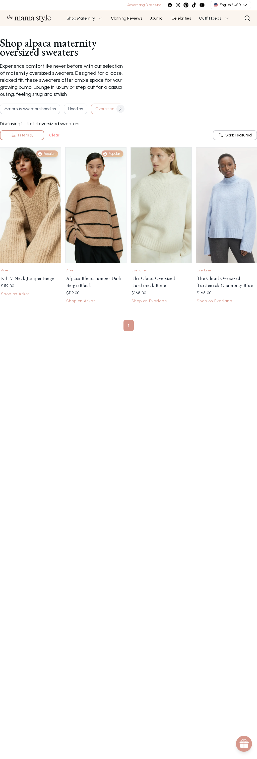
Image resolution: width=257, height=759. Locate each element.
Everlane (139, 270)
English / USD (231, 5)
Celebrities (181, 18)
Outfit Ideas (210, 18)
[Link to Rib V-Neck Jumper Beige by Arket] (30, 205)
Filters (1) (22, 135)
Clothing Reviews (126, 18)
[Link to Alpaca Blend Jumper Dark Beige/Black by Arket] (95, 205)
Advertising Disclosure (144, 5)
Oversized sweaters (114, 108)
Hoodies (75, 108)
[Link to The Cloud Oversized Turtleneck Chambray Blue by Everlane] (226, 205)
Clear (54, 135)
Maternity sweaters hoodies (30, 108)
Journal (156, 18)
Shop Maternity (81, 18)
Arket (5, 270)
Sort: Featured (235, 135)
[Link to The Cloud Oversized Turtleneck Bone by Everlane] (161, 205)
